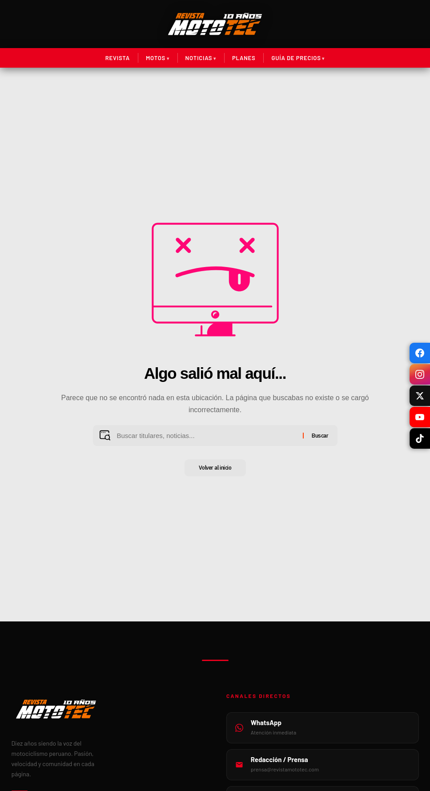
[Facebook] (420, 353)
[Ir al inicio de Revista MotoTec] (215, 24)
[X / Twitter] (420, 395)
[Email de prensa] (322, 764)
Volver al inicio (215, 468)
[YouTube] (420, 417)
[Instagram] (420, 374)
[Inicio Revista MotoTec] (108, 709)
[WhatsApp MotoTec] (322, 727)
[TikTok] (420, 438)
